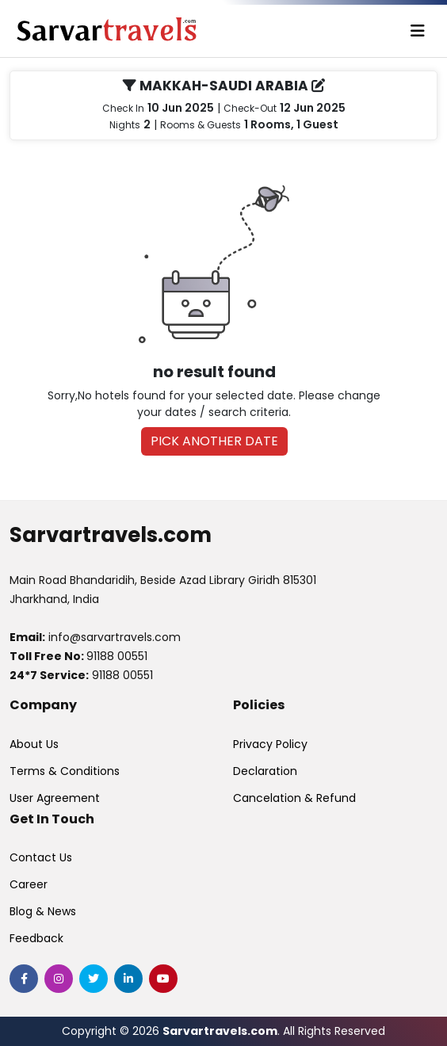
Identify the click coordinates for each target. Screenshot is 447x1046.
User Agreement (55, 798)
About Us (34, 744)
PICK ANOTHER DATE (214, 441)
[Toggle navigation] (417, 31)
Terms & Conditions (65, 771)
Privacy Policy (270, 744)
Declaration (265, 771)
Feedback (36, 938)
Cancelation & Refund (294, 798)
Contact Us (41, 857)
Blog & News (43, 911)
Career (29, 884)
